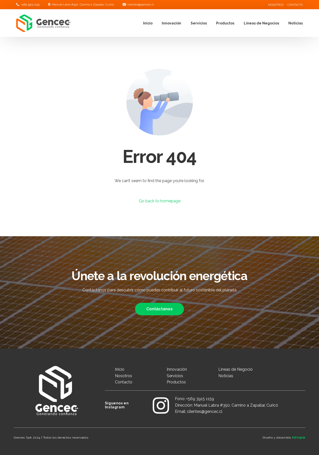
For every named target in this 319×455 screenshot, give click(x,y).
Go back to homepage (159, 201)
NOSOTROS (276, 4)
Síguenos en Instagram (117, 405)
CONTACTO (295, 4)
